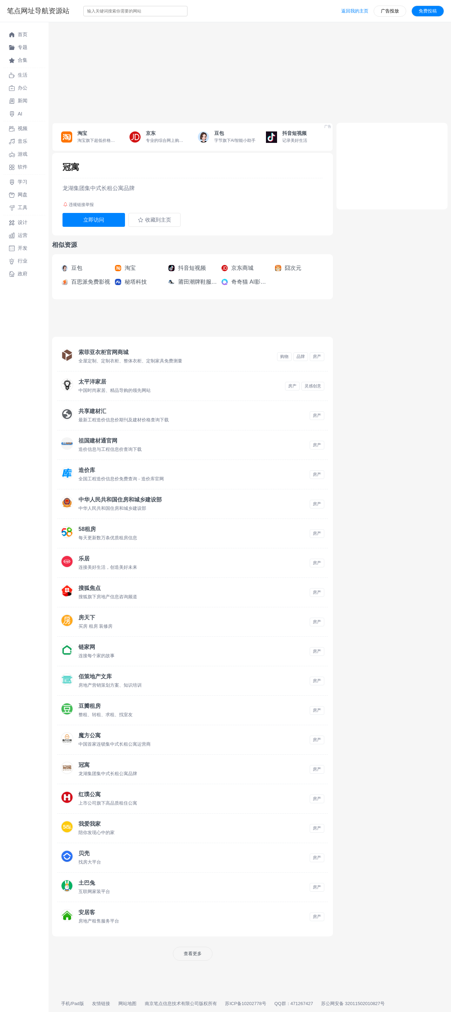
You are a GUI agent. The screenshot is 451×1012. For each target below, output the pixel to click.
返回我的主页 (354, 11)
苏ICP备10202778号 (245, 1003)
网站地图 (127, 1003)
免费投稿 (428, 11)
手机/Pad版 (72, 1003)
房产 (317, 356)
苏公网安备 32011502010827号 (353, 1003)
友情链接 (101, 1003)
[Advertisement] (250, 70)
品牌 (301, 356)
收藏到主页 (154, 220)
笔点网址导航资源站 (38, 11)
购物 (284, 356)
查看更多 (193, 953)
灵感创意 (312, 386)
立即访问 (93, 220)
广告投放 (390, 11)
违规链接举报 (78, 204)
